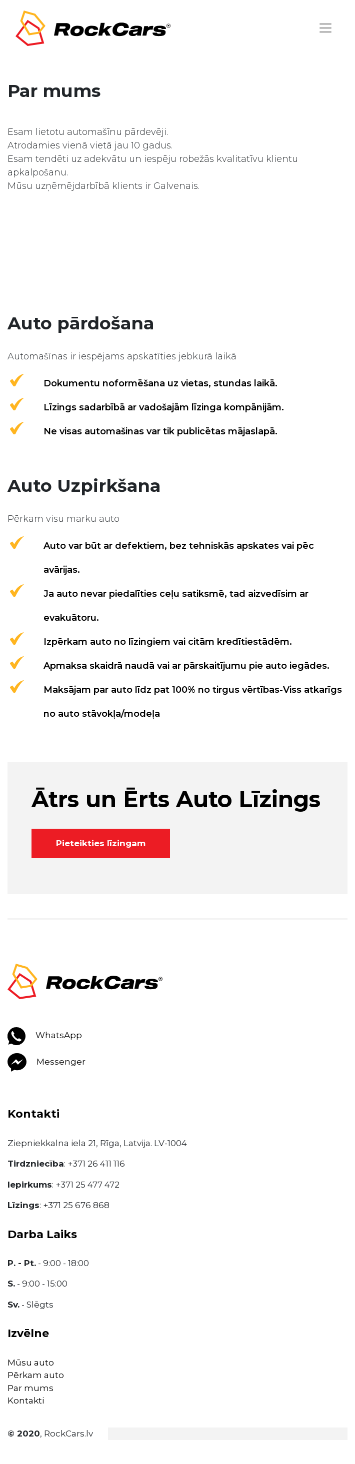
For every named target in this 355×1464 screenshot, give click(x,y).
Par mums (31, 1388)
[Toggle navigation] (326, 28)
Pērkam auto (36, 1375)
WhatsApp (45, 1035)
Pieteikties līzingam (101, 843)
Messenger (47, 1062)
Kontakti (26, 1401)
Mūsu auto (31, 1363)
